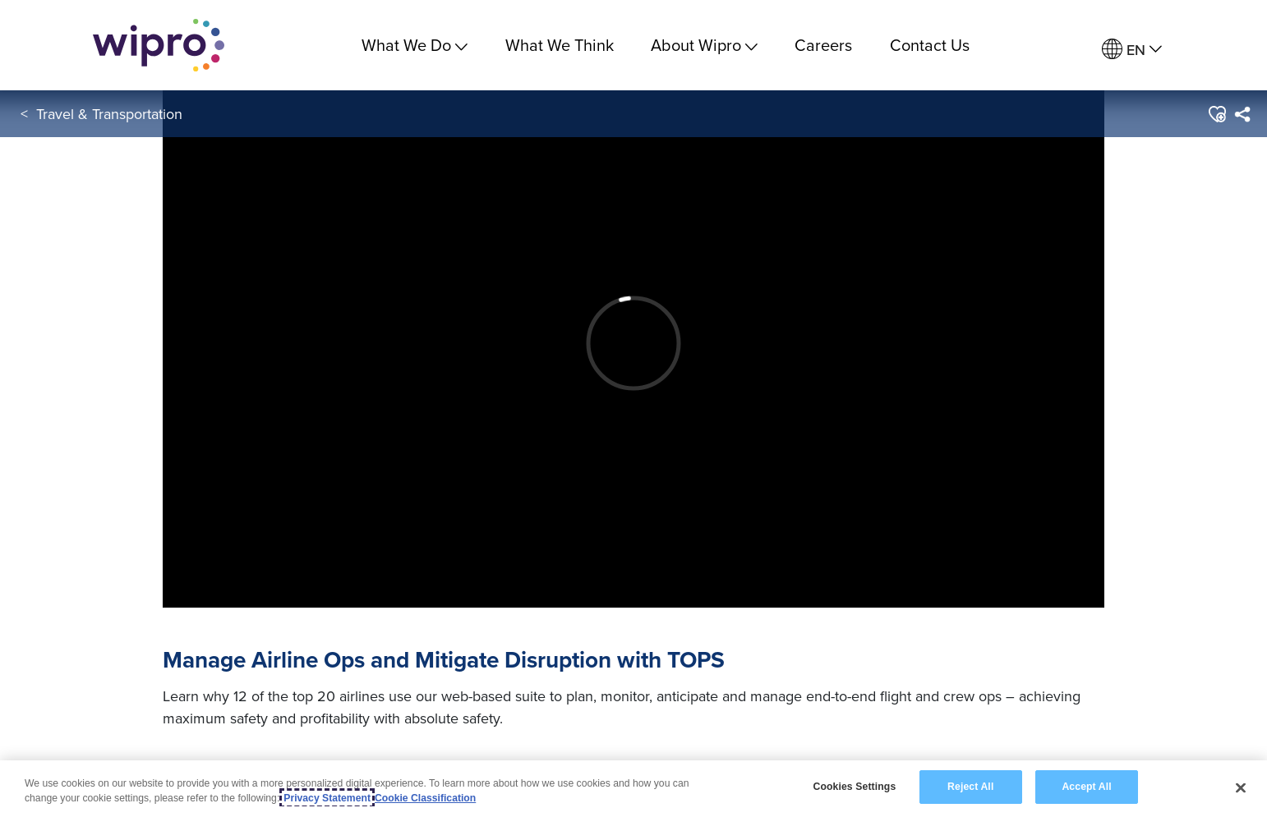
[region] (633, 788)
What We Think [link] (559, 45)
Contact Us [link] (930, 45)
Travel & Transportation (109, 113)
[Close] (1241, 787)
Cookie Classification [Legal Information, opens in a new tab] (425, 798)
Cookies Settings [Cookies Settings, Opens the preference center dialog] (854, 786)
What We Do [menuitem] (415, 45)
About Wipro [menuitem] (704, 45)
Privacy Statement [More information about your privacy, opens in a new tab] (327, 798)
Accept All (1086, 786)
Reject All (970, 786)
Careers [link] (823, 45)
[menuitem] (1132, 50)
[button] (1216, 114)
